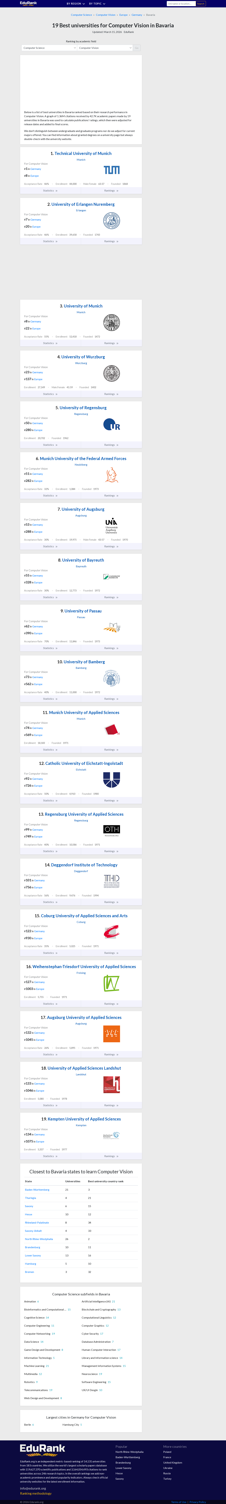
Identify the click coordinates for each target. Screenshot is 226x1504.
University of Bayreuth (81, 560)
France (167, 1457)
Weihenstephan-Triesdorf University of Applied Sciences (81, 966)
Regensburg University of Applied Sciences (81, 814)
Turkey (167, 1478)
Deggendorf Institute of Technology (81, 864)
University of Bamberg (81, 661)
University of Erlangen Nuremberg (81, 204)
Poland (167, 1451)
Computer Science (81, 14)
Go (136, 47)
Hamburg (30, 1263)
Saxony (29, 1206)
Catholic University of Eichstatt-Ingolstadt (81, 763)
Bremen (29, 1271)
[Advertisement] (49, 83)
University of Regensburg (81, 407)
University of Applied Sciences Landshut (81, 1068)
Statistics (50, 190)
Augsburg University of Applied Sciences (81, 1017)
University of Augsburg (81, 509)
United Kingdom (172, 1462)
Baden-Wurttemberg (37, 1189)
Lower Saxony (33, 1255)
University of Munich (81, 305)
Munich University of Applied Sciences (81, 712)
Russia (167, 1473)
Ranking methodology (36, 1493)
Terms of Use (178, 1501)
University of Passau (81, 610)
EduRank (129, 31)
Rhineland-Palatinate (37, 1222)
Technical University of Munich (81, 153)
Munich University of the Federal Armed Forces (81, 458)
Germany (137, 14)
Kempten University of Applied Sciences (81, 1118)
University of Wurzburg (81, 356)
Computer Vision (105, 14)
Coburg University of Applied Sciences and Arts (81, 915)
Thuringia (30, 1197)
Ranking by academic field (81, 41)
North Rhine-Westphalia (39, 1238)
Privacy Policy (198, 1501)
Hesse (28, 1214)
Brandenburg (32, 1247)
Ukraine (167, 1467)
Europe (123, 14)
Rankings (111, 190)
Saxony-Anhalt (33, 1230)
